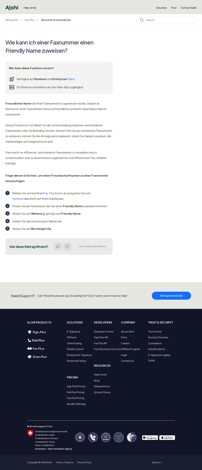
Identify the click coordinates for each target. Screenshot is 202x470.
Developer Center (104, 331)
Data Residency (156, 349)
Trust (174, 7)
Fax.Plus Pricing (75, 397)
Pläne (71, 79)
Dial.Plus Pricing (75, 392)
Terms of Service (64, 462)
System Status (102, 392)
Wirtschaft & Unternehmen (56, 19)
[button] (158, 462)
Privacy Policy (84, 462)
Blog (96, 380)
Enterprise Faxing (76, 360)
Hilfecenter (11, 19)
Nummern (18, 198)
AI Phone (72, 337)
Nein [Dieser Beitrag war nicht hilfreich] (67, 246)
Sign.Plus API (101, 337)
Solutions (161, 7)
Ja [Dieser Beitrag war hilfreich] (58, 246)
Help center (30, 7)
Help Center (100, 374)
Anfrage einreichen (171, 299)
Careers (125, 343)
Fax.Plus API (100, 343)
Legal (124, 354)
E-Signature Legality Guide (159, 357)
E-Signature (73, 331)
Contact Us (127, 360)
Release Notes (102, 386)
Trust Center (155, 331)
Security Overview (158, 337)
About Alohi (127, 331)
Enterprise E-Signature (79, 354)
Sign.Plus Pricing (76, 386)
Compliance (155, 343)
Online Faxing (74, 343)
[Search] (166, 20)
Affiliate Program (130, 349)
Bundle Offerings (76, 403)
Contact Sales (189, 7)
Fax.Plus (29, 19)
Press (124, 337)
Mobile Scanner (75, 349)
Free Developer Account (107, 349)
